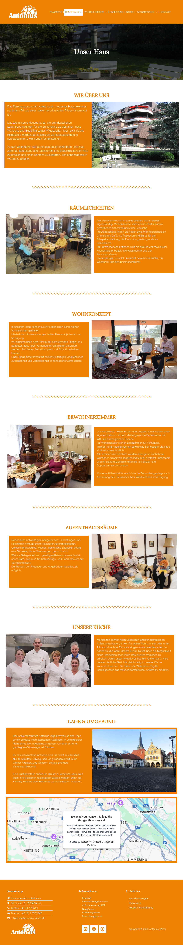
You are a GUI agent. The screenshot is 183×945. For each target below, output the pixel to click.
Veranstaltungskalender (95, 901)
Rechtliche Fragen (139, 898)
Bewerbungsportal (92, 916)
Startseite (56, 12)
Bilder (130, 12)
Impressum (135, 902)
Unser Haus (73, 12)
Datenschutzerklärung (142, 907)
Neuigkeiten (89, 908)
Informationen (147, 12)
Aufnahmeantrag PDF (94, 905)
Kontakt (165, 12)
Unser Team (116, 12)
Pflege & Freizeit (95, 12)
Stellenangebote (91, 912)
